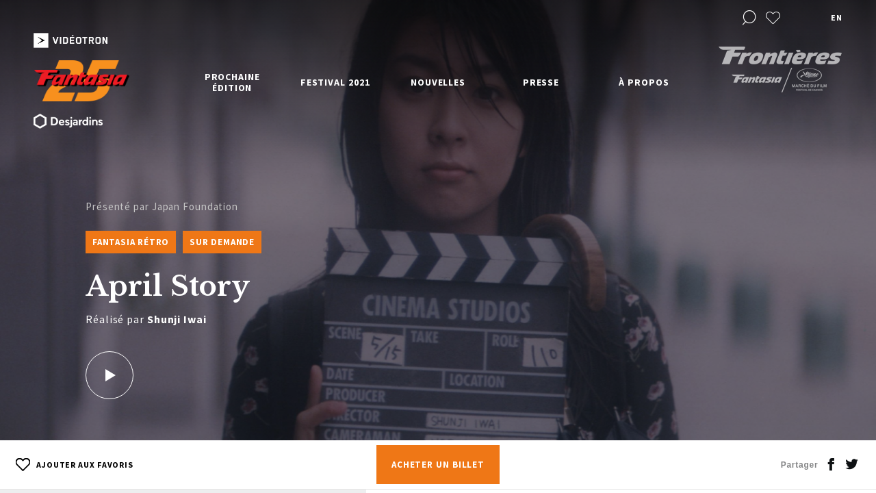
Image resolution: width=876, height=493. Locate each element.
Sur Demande (222, 242)
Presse (541, 82)
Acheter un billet (438, 464)
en (836, 17)
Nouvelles (438, 82)
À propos (644, 82)
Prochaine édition (232, 82)
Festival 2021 (335, 82)
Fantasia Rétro (130, 242)
